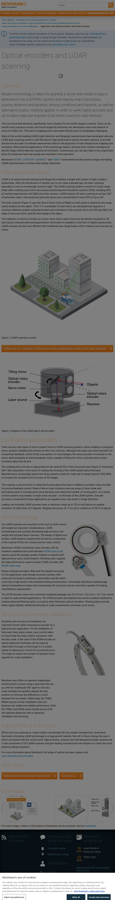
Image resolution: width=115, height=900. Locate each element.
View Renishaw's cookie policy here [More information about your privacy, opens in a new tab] (89, 894)
